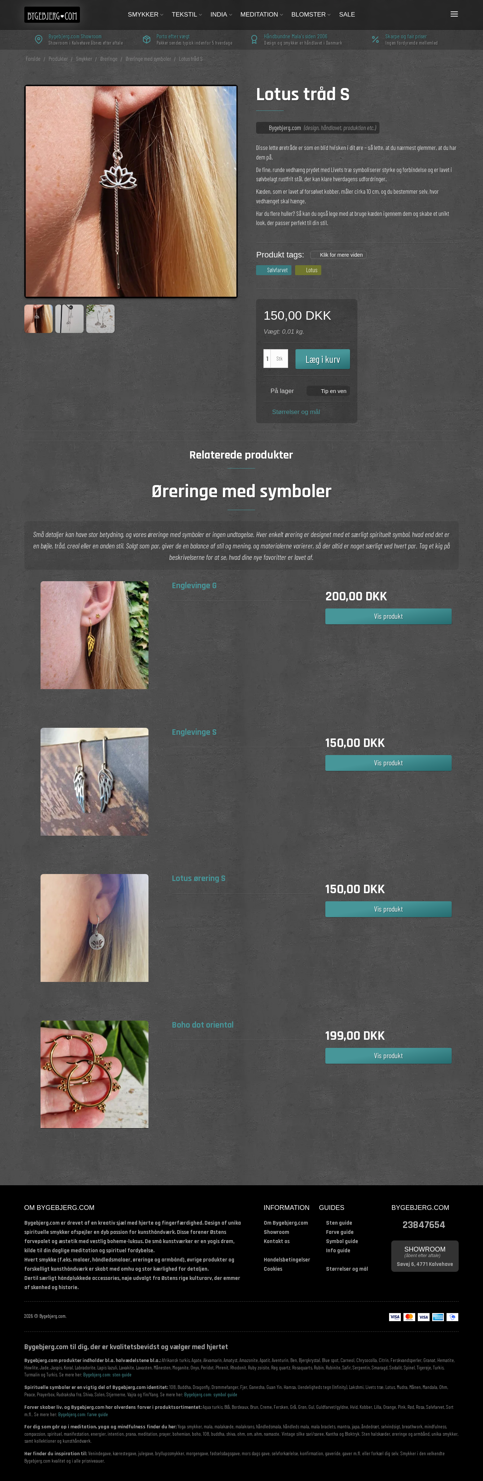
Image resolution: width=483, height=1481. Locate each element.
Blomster (311, 14)
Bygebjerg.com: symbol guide (210, 1394)
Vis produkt (388, 615)
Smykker (146, 14)
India (221, 14)
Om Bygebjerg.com (286, 1222)
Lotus (312, 269)
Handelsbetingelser (287, 1259)
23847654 (424, 1224)
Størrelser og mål (296, 411)
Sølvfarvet (277, 269)
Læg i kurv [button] (322, 359)
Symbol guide (342, 1241)
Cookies (273, 1269)
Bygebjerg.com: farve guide (83, 1414)
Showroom (276, 1232)
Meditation (262, 14)
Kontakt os (277, 1241)
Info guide (338, 1250)
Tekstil (187, 14)
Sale (347, 14)
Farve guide (340, 1232)
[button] (328, 390)
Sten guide (339, 1222)
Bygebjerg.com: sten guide (107, 1374)
